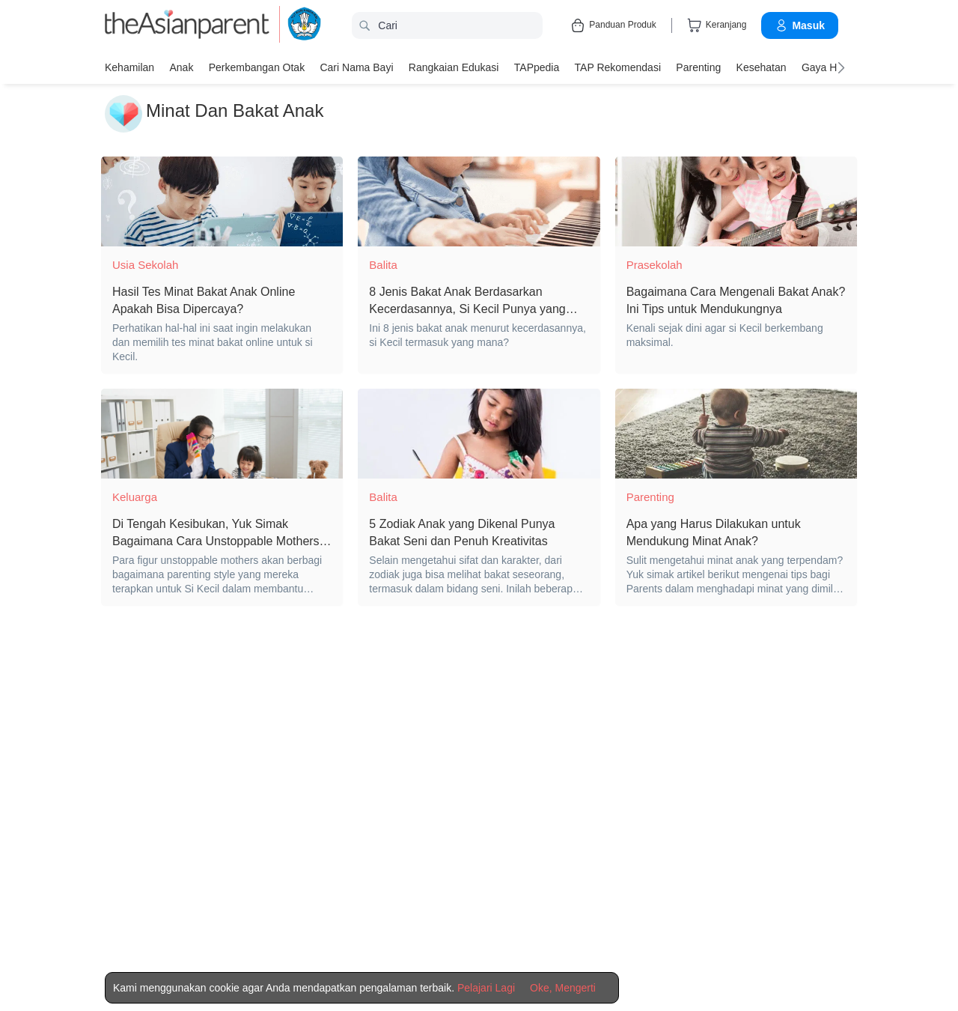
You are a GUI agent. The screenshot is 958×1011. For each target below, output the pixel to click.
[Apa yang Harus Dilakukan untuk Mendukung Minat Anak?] (736, 433)
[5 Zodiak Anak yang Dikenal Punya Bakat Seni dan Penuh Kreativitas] (478, 433)
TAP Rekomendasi (616, 67)
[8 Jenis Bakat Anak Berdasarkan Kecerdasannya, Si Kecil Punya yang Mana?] (478, 201)
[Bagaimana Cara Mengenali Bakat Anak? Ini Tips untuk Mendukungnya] (736, 201)
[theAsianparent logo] (187, 26)
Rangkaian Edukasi (453, 67)
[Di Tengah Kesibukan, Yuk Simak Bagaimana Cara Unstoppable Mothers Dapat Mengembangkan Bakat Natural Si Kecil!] (222, 433)
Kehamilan (129, 67)
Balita (383, 264)
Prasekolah (654, 264)
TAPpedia (535, 67)
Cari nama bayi (355, 67)
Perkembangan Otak (256, 67)
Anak (181, 67)
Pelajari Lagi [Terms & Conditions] (486, 988)
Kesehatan (759, 67)
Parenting (696, 67)
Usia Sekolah (145, 264)
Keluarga (134, 497)
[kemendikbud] (296, 26)
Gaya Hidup (827, 67)
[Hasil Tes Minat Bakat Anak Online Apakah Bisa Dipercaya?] (222, 201)
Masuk (800, 25)
